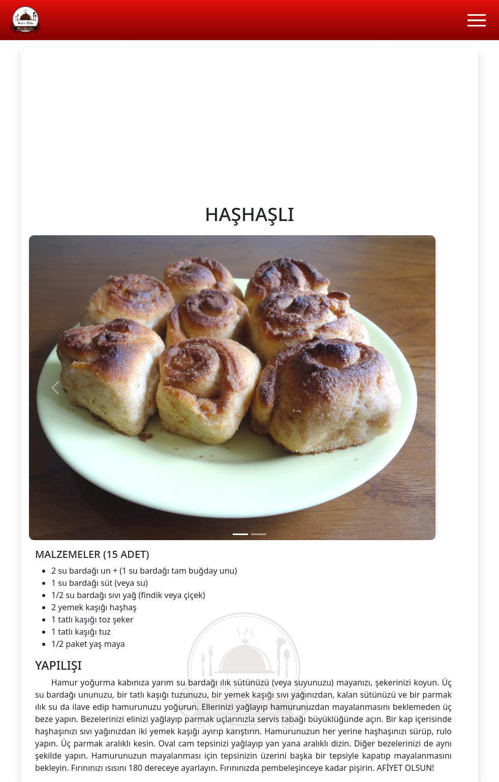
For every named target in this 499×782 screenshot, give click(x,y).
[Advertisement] (249, 124)
